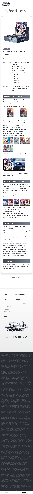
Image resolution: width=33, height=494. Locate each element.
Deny (27, 492)
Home (3, 286)
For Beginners (20, 294)
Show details (30, 492)
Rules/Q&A (7, 311)
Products (8, 286)
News (6, 299)
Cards (6, 304)
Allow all (24, 492)
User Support (20, 342)
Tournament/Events (22, 304)
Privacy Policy (21, 345)
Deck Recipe (7, 306)
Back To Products (17, 277)
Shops (6, 316)
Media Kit (12, 342)
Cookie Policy (11, 345)
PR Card (6, 309)
